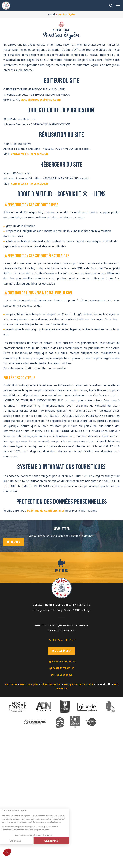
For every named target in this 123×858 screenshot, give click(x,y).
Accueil (51, 14)
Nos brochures (63, 674)
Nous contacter (61, 651)
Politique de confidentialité (46, 510)
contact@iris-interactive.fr (29, 154)
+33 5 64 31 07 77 (64, 640)
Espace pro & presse (63, 661)
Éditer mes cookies (51, 684)
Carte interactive (63, 668)
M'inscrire (13, 542)
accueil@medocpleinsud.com (41, 100)
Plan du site (11, 684)
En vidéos (61, 571)
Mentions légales (29, 684)
